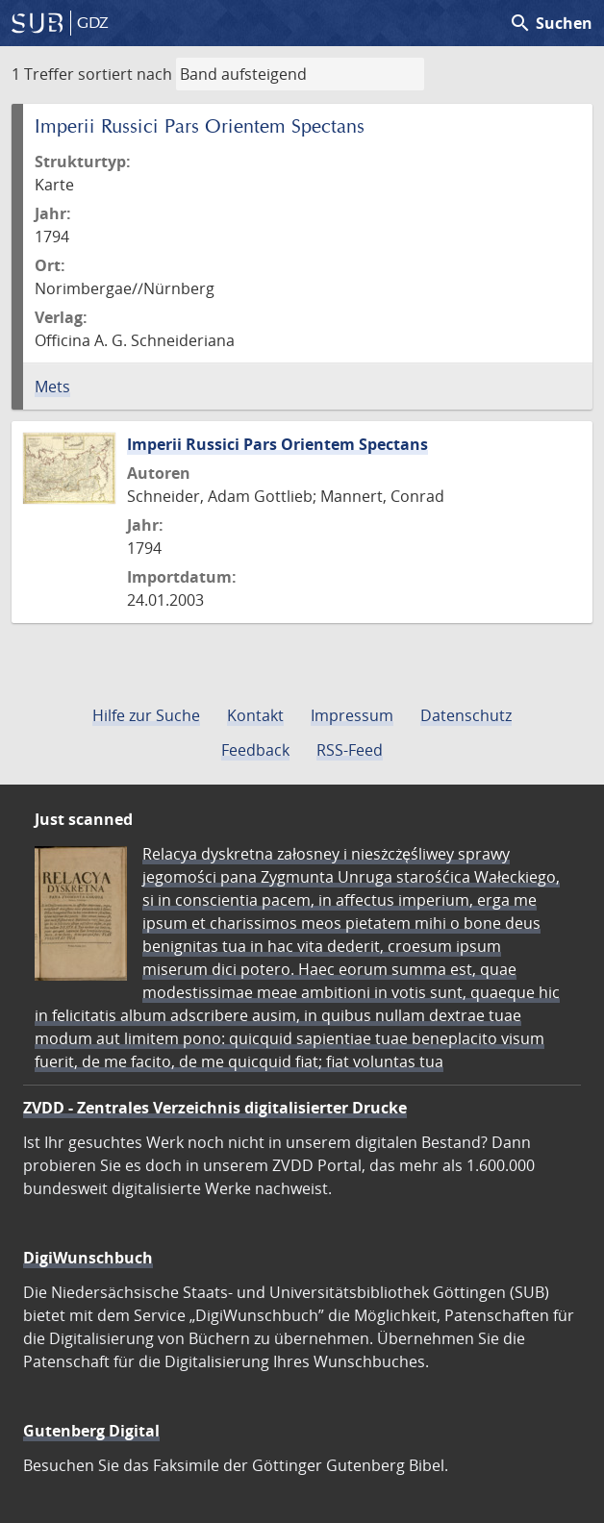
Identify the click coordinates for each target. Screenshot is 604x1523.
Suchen (550, 23)
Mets (52, 386)
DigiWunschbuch (88, 1257)
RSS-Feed (349, 750)
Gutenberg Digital (91, 1430)
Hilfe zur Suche (146, 715)
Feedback (255, 750)
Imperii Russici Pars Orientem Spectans (277, 444)
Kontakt (255, 715)
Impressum (352, 715)
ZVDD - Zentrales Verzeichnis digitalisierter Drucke (215, 1107)
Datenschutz (466, 715)
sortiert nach (125, 74)
